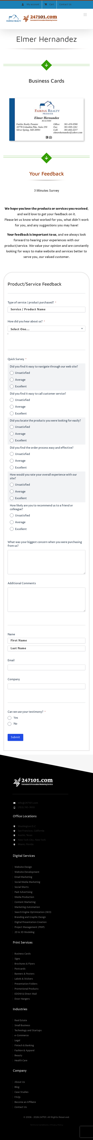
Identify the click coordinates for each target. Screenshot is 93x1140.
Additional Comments (22, 583)
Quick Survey (17, 359)
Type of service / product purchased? (32, 302)
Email (11, 660)
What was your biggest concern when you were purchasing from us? (45, 544)
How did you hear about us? (26, 321)
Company (14, 679)
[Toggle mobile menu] (85, 15)
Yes (16, 718)
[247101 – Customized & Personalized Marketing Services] (32, 778)
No (15, 724)
